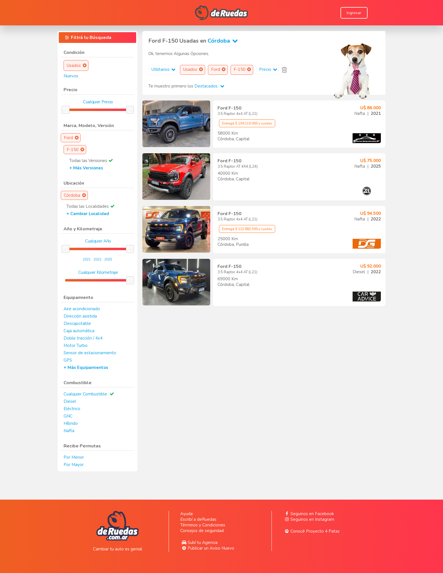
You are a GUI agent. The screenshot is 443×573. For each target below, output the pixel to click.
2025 (108, 259)
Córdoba (224, 41)
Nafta (69, 431)
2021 (87, 259)
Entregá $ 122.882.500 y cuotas (247, 229)
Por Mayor (74, 464)
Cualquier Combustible (85, 394)
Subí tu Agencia (199, 542)
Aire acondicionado (82, 309)
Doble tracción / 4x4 (83, 338)
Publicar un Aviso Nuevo (207, 548)
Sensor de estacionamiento (90, 353)
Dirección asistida (80, 316)
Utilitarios (164, 69)
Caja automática (79, 331)
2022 (97, 259)
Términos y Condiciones (202, 525)
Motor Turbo (76, 345)
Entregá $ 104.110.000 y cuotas (247, 123)
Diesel (70, 401)
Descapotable (77, 323)
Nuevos (71, 76)
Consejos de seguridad (202, 530)
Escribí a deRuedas (198, 519)
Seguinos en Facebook (308, 514)
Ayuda (186, 514)
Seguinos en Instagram (308, 519)
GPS (68, 360)
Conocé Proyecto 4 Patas (311, 531)
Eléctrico (72, 409)
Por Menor (74, 457)
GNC (68, 416)
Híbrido (71, 423)
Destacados (209, 86)
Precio (269, 69)
